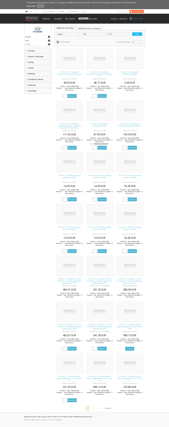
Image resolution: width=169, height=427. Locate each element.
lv (118, 11)
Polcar (84, 11)
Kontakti (58, 19)
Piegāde (61, 11)
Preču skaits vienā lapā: (124, 42)
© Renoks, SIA (28, 420)
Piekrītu (40, 6)
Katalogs (44, 420)
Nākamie (108, 408)
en (126, 11)
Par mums (70, 19)
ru (122, 11)
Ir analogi (130, 349)
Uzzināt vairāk (31, 6)
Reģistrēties (123, 19)
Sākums (46, 19)
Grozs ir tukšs (138, 19)
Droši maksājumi (49, 11)
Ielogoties (114, 19)
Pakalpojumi (58, 420)
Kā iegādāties (73, 11)
